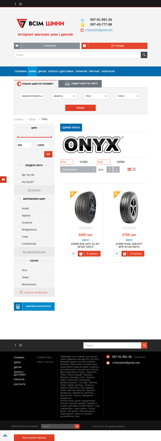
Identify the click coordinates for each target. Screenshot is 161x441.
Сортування (78, 169)
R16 (63, 162)
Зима (25, 277)
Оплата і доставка (60, 71)
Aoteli (25, 208)
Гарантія (81, 71)
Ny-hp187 (28, 181)
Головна (21, 71)
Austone (27, 222)
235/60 (121, 161)
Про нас (94, 71)
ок (77, 425)
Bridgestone (29, 229)
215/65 (84, 161)
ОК (48, 154)
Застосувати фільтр (34, 437)
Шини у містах (45, 362)
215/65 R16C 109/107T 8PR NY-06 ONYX (129, 245)
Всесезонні (29, 284)
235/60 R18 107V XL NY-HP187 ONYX (85, 245)
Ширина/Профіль (32, 95)
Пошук (80, 107)
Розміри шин (44, 357)
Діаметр (64, 95)
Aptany (26, 215)
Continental (29, 243)
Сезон (128, 95)
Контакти (108, 71)
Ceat (25, 236)
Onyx (96, 95)
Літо (24, 270)
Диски (42, 71)
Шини (32, 71)
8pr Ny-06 (28, 174)
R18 (100, 162)
